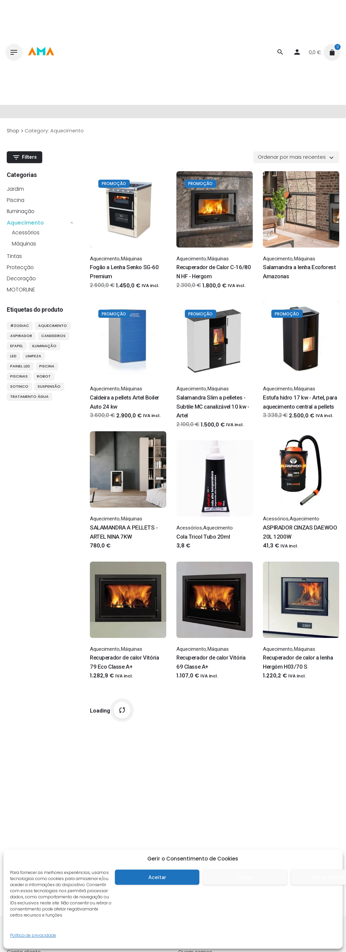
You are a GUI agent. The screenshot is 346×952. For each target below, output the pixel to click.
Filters (24, 157)
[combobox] (296, 157)
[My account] (297, 52)
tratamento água (29, 396)
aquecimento (52, 325)
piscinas (19, 376)
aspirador (21, 335)
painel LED (20, 366)
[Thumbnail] (40, 52)
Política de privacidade (33, 935)
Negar (245, 877)
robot (44, 376)
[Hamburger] (13, 52)
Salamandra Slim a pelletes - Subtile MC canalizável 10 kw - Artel (212, 406)
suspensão (49, 386)
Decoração (21, 278)
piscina (46, 366)
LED (13, 356)
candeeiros (53, 335)
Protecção (20, 267)
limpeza (33, 356)
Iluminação (20, 211)
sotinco (19, 386)
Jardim (15, 188)
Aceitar (157, 877)
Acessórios (26, 232)
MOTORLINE (21, 289)
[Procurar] (280, 52)
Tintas (14, 256)
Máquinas (24, 243)
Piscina (15, 200)
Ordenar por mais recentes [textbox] (292, 157)
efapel (16, 346)
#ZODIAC (19, 325)
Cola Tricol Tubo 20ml (203, 536)
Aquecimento (25, 222)
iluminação (44, 346)
